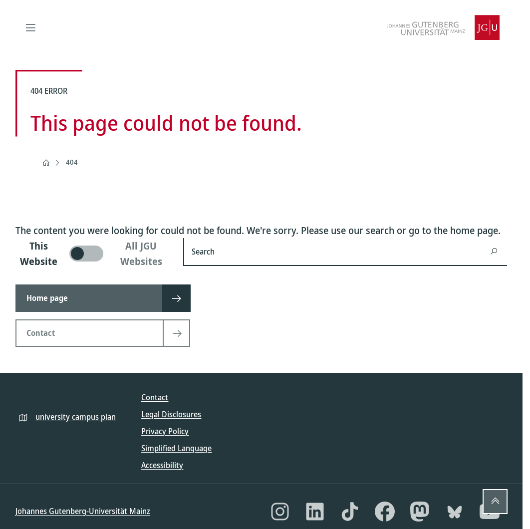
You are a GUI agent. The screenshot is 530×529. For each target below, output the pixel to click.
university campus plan (75, 416)
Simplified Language (176, 448)
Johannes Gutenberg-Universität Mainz (82, 511)
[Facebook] (385, 512)
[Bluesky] (455, 512)
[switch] (93, 253)
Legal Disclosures (171, 414)
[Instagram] (280, 512)
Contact (154, 397)
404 (72, 162)
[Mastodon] (420, 512)
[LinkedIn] (315, 512)
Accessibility (162, 465)
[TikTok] (350, 512)
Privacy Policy (165, 431)
